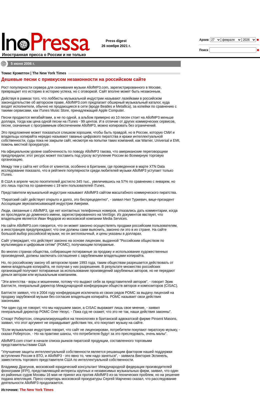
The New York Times (36, 390)
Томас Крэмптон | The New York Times (33, 73)
